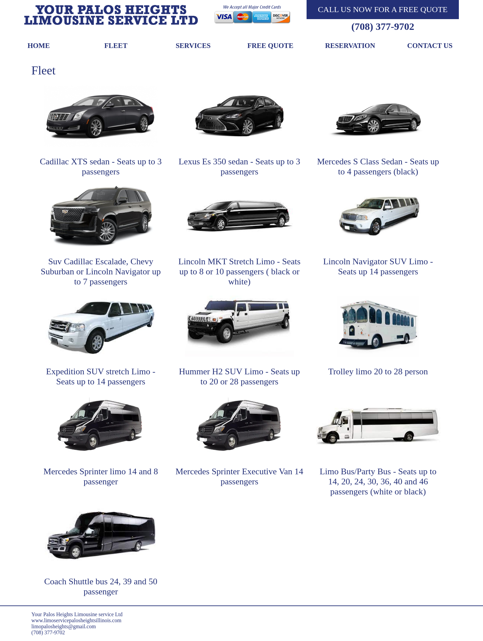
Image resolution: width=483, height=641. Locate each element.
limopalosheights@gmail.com (64, 626)
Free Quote (270, 46)
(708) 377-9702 (382, 26)
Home (39, 46)
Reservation (350, 46)
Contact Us (429, 46)
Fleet (115, 46)
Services (193, 46)
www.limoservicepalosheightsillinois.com (76, 620)
